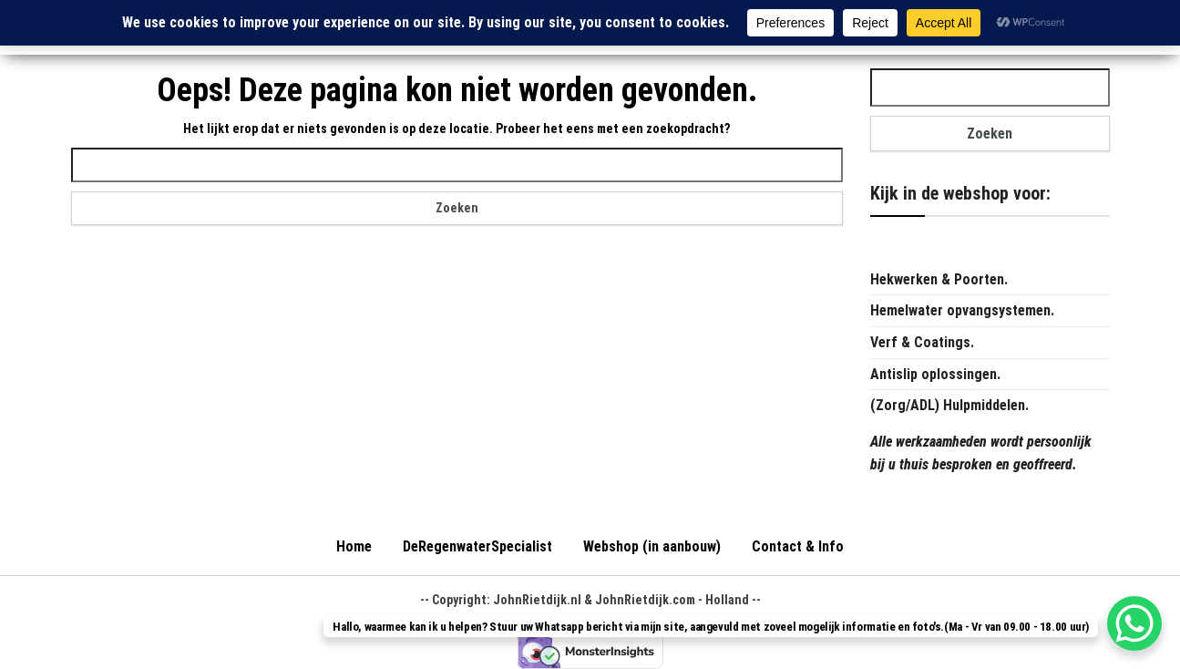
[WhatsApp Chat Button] (1134, 623)
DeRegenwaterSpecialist (477, 546)
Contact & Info (798, 546)
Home (354, 546)
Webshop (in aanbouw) (652, 546)
